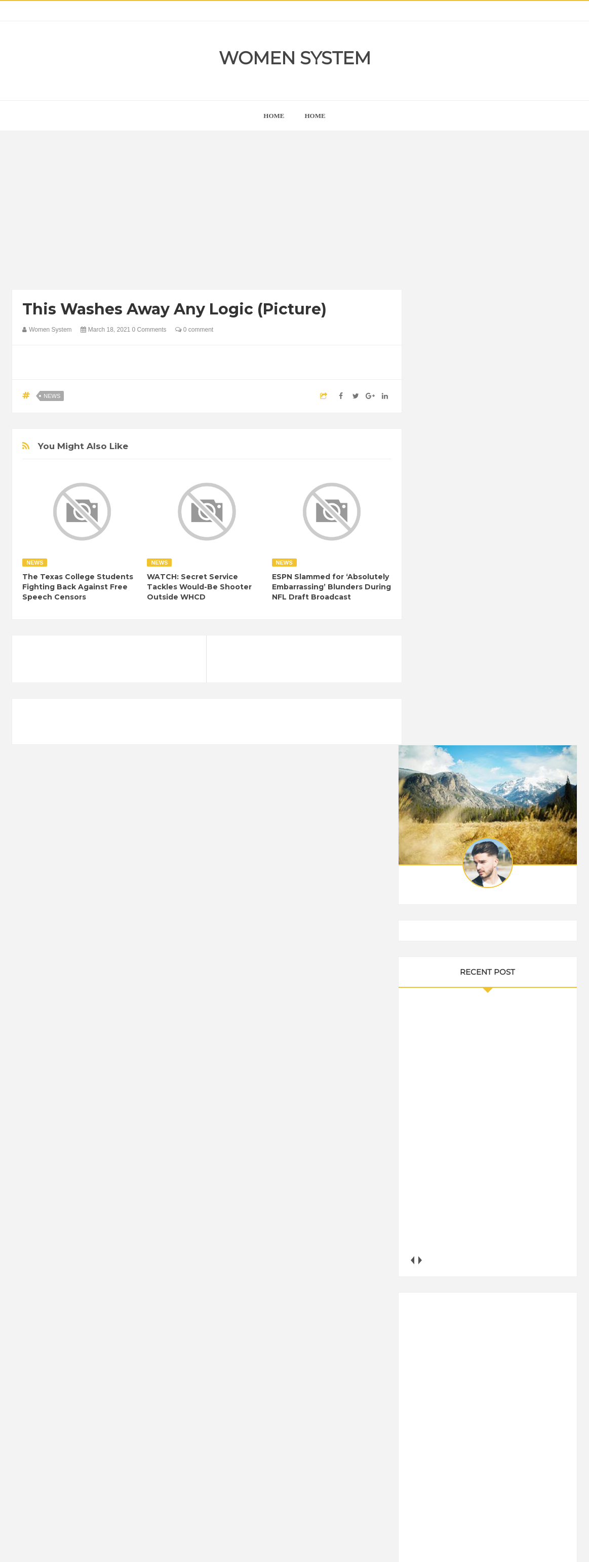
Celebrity (475, 1256)
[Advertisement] (206, 213)
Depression (517, 1256)
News (52, 396)
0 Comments (149, 329)
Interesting (492, 1307)
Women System (295, 58)
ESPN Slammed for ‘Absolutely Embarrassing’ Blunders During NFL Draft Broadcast (331, 587)
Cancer (439, 1256)
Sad (467, 1342)
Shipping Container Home (474, 1140)
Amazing (442, 1239)
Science (497, 1342)
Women (440, 1359)
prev (427, 646)
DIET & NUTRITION (458, 1273)
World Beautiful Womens (500, 1359)
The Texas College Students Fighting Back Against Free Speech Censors (77, 587)
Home (315, 115)
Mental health (449, 1325)
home (273, 115)
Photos (439, 1342)
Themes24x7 (324, 1545)
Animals (478, 1239)
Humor (508, 1290)
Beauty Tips (519, 1239)
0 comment (194, 329)
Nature (491, 1325)
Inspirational (446, 1307)
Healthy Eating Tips (457, 1290)
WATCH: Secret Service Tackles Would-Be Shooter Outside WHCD (199, 587)
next (435, 646)
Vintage (532, 1342)
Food (507, 1273)
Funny (536, 1273)
